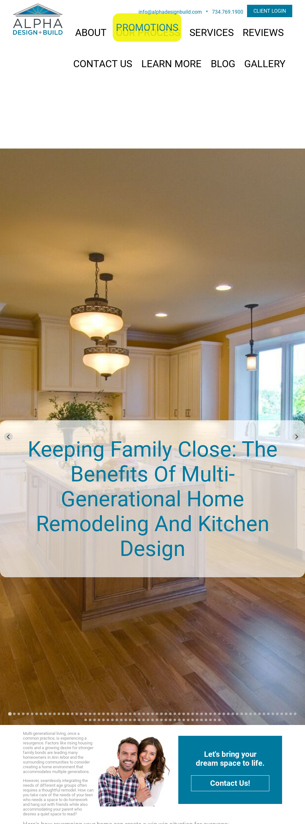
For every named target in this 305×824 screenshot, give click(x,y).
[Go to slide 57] (259, 714)
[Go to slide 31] (143, 714)
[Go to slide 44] (201, 714)
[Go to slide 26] (121, 714)
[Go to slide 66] (85, 720)
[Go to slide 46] (210, 714)
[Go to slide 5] (27, 714)
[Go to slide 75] (125, 720)
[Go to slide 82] (157, 720)
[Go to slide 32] (148, 714)
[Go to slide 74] (121, 720)
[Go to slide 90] (192, 720)
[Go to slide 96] (219, 720)
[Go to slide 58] (264, 714)
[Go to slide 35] (161, 714)
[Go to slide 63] (286, 714)
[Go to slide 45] (206, 714)
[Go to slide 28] (130, 714)
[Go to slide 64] (290, 714)
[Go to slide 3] (19, 714)
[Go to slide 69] (99, 720)
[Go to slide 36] (166, 714)
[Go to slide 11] (54, 714)
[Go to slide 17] (81, 714)
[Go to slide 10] (50, 714)
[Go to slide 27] (125, 714)
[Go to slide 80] (148, 720)
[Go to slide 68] (94, 720)
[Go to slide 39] (179, 714)
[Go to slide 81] (152, 720)
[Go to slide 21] (99, 714)
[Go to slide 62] (281, 714)
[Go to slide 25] (117, 714)
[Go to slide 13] (63, 714)
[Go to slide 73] (117, 720)
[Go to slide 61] (277, 714)
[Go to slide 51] (232, 714)
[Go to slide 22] (103, 714)
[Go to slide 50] (228, 714)
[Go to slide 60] (273, 714)
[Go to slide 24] (112, 714)
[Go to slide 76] (130, 720)
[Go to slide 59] (268, 714)
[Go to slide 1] (9, 714)
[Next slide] (296, 437)
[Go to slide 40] (183, 714)
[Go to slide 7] (36, 714)
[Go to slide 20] (94, 714)
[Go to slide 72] (112, 720)
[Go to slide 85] (170, 720)
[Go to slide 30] (139, 714)
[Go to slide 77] (134, 720)
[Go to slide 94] (210, 720)
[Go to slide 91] (197, 720)
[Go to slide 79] (143, 720)
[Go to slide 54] (246, 714)
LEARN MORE (171, 64)
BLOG (223, 64)
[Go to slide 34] (157, 714)
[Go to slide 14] (68, 714)
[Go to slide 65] (295, 714)
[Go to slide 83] (161, 720)
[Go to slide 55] (250, 714)
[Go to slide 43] (197, 714)
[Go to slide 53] (241, 714)
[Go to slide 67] (90, 720)
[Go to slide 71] (108, 720)
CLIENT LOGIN (269, 11)
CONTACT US (102, 64)
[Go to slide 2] (14, 714)
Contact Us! (230, 783)
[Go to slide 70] (103, 720)
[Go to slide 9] (45, 714)
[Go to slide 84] (166, 720)
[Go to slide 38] (175, 714)
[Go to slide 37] (170, 714)
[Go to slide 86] (175, 720)
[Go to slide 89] (188, 720)
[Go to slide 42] (192, 714)
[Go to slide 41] (188, 714)
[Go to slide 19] (90, 714)
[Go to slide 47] (215, 714)
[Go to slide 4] (23, 714)
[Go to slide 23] (108, 714)
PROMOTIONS (147, 27)
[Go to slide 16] (76, 714)
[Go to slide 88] (183, 720)
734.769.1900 (227, 12)
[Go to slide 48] (219, 714)
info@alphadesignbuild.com (170, 12)
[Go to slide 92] (201, 720)
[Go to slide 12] (59, 714)
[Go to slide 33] (152, 714)
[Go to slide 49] (224, 714)
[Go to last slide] (8, 437)
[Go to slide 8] (41, 714)
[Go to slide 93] (206, 720)
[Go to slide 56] (255, 714)
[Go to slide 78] (139, 720)
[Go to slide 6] (32, 714)
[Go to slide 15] (72, 714)
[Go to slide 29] (134, 714)
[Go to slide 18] (85, 714)
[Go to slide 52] (237, 714)
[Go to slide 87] (179, 720)
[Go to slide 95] (215, 720)
